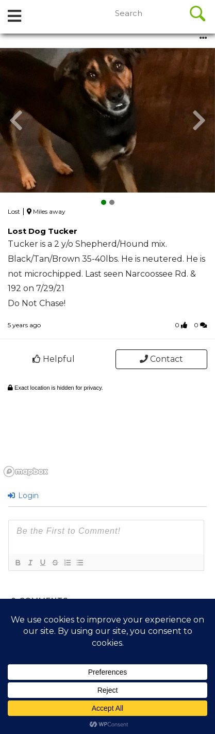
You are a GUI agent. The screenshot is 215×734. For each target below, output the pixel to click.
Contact (161, 359)
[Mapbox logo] (25, 471)
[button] (16, 120)
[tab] (14, 16)
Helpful (53, 359)
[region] (107, 429)
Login (23, 495)
